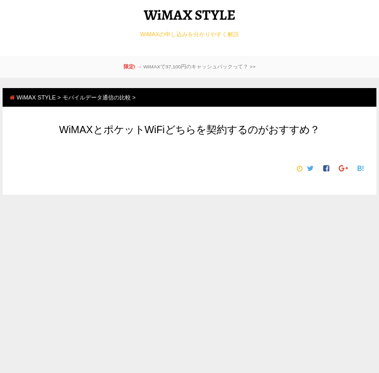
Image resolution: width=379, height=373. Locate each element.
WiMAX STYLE (189, 15)
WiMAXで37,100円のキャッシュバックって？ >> (199, 66)
